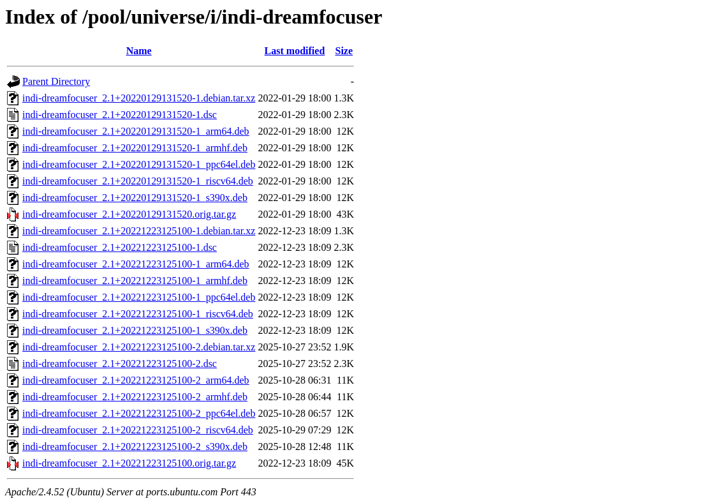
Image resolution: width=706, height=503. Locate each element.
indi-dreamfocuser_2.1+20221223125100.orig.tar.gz (129, 463)
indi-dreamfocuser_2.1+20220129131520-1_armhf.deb (134, 147)
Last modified (295, 50)
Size (344, 50)
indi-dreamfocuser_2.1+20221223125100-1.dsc (119, 247)
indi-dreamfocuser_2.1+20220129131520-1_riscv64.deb (137, 181)
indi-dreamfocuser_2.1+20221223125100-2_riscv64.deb (137, 429)
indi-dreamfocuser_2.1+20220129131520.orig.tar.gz (129, 214)
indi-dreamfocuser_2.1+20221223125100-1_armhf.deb (134, 280)
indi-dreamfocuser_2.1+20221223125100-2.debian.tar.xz (138, 347)
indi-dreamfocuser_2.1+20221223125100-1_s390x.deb (134, 330)
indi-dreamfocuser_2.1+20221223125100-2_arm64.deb (135, 380)
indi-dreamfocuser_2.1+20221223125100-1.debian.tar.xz (138, 230)
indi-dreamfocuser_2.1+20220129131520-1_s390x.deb (134, 197)
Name (139, 50)
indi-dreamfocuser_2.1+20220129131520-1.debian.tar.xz (138, 98)
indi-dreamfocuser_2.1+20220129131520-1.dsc (119, 114)
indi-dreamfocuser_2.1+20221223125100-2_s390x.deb (134, 446)
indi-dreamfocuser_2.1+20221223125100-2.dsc (119, 363)
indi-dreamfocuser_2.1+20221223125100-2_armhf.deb (134, 396)
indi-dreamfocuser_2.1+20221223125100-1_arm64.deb (135, 264)
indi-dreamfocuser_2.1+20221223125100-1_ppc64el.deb (138, 297)
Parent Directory (56, 81)
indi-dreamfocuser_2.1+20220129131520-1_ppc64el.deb (138, 164)
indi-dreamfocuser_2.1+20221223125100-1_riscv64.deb (137, 313)
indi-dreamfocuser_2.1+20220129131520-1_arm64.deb (135, 131)
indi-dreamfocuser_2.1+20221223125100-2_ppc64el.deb (138, 413)
